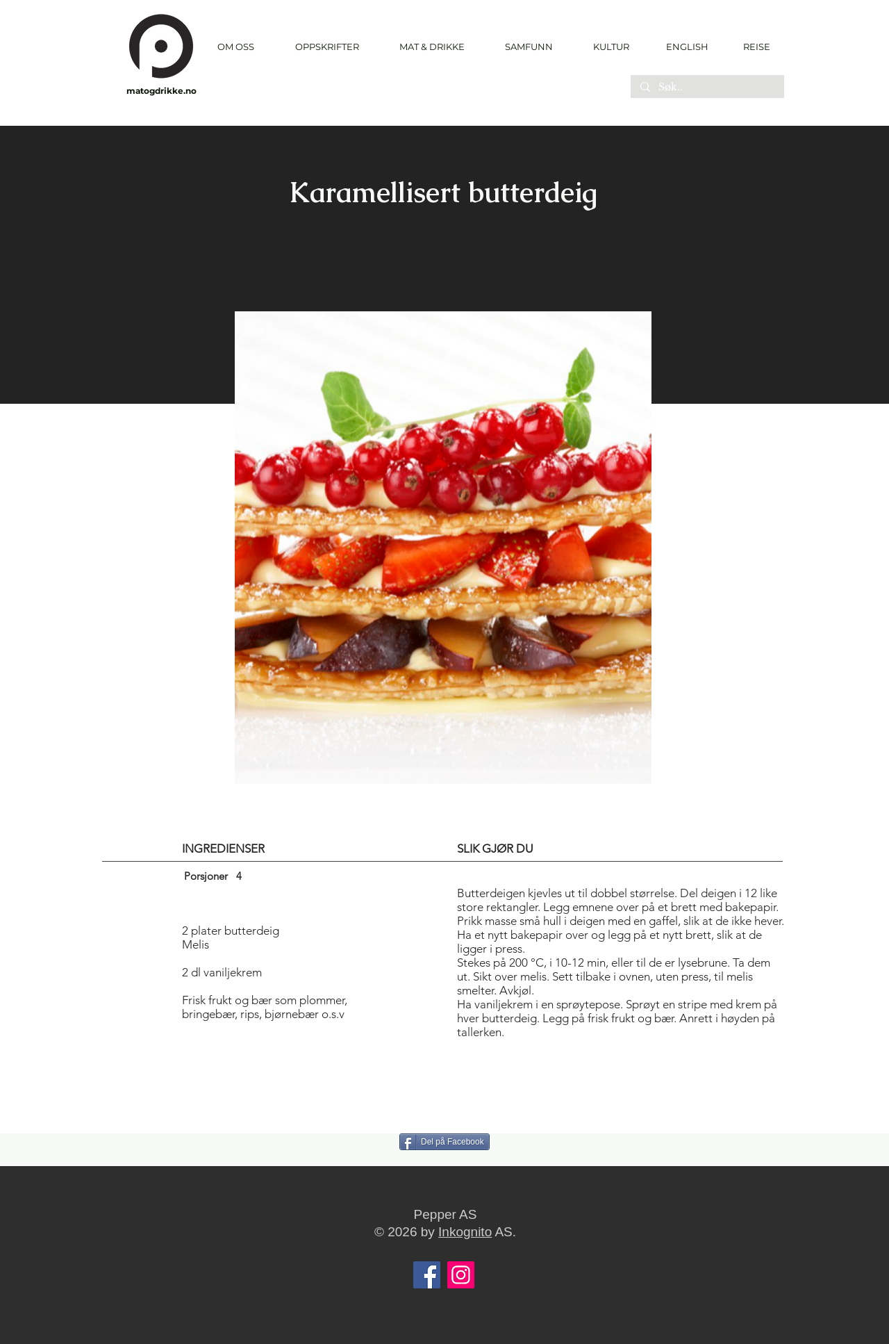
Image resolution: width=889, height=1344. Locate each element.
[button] (326, 46)
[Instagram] (460, 1274)
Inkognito (465, 1231)
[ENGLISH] (686, 46)
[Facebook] (426, 1274)
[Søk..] (706, 87)
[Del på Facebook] (444, 1141)
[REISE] (751, 46)
